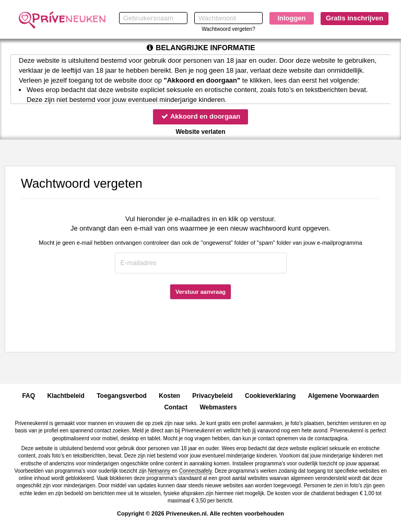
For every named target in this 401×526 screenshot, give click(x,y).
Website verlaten (200, 131)
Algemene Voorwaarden (343, 395)
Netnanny (159, 471)
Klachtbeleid (65, 395)
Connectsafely (195, 471)
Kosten (169, 395)
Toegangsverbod (122, 395)
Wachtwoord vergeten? (228, 29)
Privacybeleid (212, 395)
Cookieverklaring (270, 395)
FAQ (28, 395)
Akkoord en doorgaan (200, 116)
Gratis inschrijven (354, 18)
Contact (175, 407)
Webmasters (218, 407)
